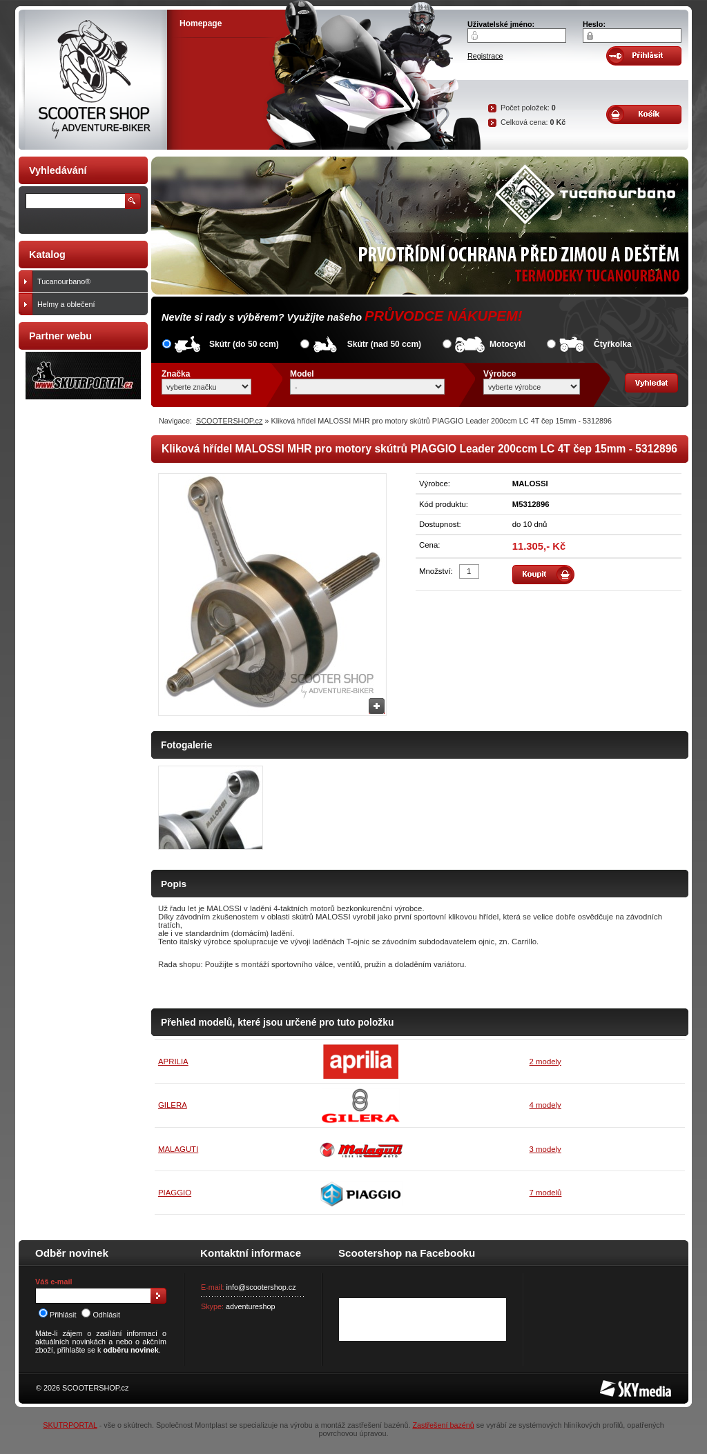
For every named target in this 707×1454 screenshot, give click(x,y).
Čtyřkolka (613, 344)
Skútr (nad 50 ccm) (384, 344)
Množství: (436, 571)
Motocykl (507, 344)
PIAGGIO (174, 1192)
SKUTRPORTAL (70, 1425)
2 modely (545, 1061)
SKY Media (618, 1384)
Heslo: (594, 24)
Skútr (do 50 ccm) (244, 344)
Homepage (201, 23)
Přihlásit (57, 1315)
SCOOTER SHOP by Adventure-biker (93, 80)
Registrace (485, 56)
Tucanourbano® (89, 281)
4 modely (545, 1105)
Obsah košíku (643, 114)
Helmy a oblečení (89, 304)
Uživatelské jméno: (500, 24)
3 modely (545, 1149)
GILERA (172, 1105)
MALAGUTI (178, 1149)
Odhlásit (100, 1315)
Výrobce (499, 374)
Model (302, 374)
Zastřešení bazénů (443, 1425)
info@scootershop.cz (261, 1287)
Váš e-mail (53, 1281)
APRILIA (173, 1061)
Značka (176, 374)
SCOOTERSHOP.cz (229, 421)
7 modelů (546, 1192)
